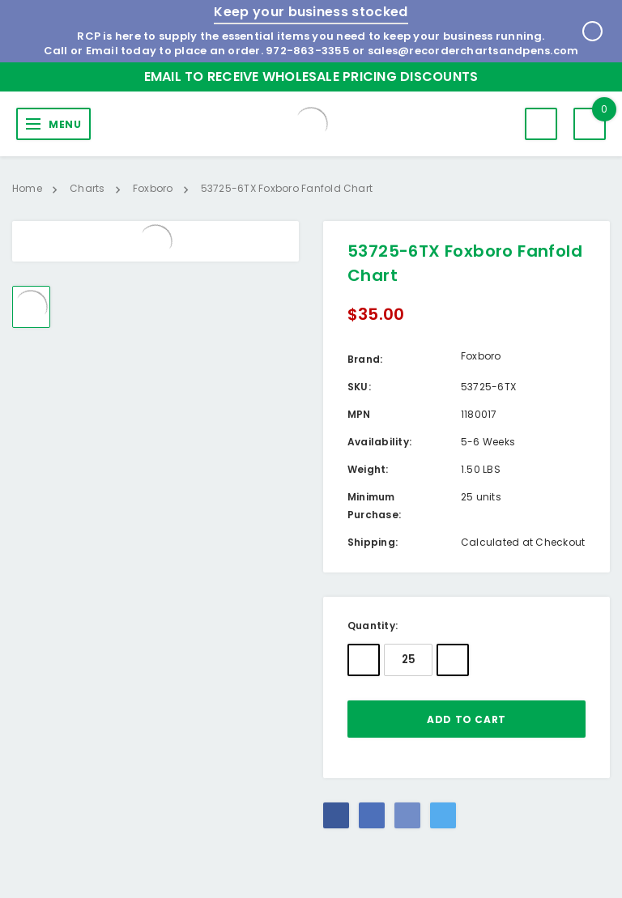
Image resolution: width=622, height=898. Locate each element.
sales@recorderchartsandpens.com (473, 50)
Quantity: (372, 625)
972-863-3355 (308, 50)
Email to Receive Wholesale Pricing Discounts (311, 76)
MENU (65, 124)
